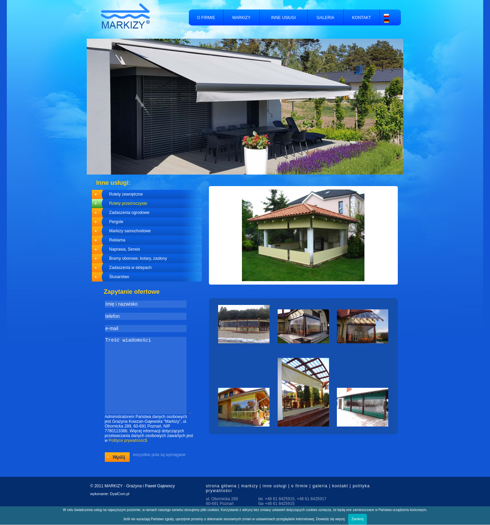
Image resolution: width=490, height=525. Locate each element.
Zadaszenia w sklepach (130, 267)
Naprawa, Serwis (124, 249)
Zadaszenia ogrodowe (129, 212)
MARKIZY (241, 17)
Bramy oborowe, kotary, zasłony (138, 258)
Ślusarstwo (119, 276)
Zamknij (357, 519)
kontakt (340, 500)
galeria (319, 500)
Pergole (116, 221)
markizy (249, 500)
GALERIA (325, 17)
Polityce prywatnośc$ (128, 454)
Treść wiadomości (148, 383)
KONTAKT (361, 17)
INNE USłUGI (283, 17)
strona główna (221, 500)
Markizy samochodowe (130, 231)
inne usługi (275, 500)
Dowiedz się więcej (330, 519)
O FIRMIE (206, 17)
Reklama (117, 240)
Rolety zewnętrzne (126, 194)
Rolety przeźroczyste (128, 203)
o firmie (299, 500)
